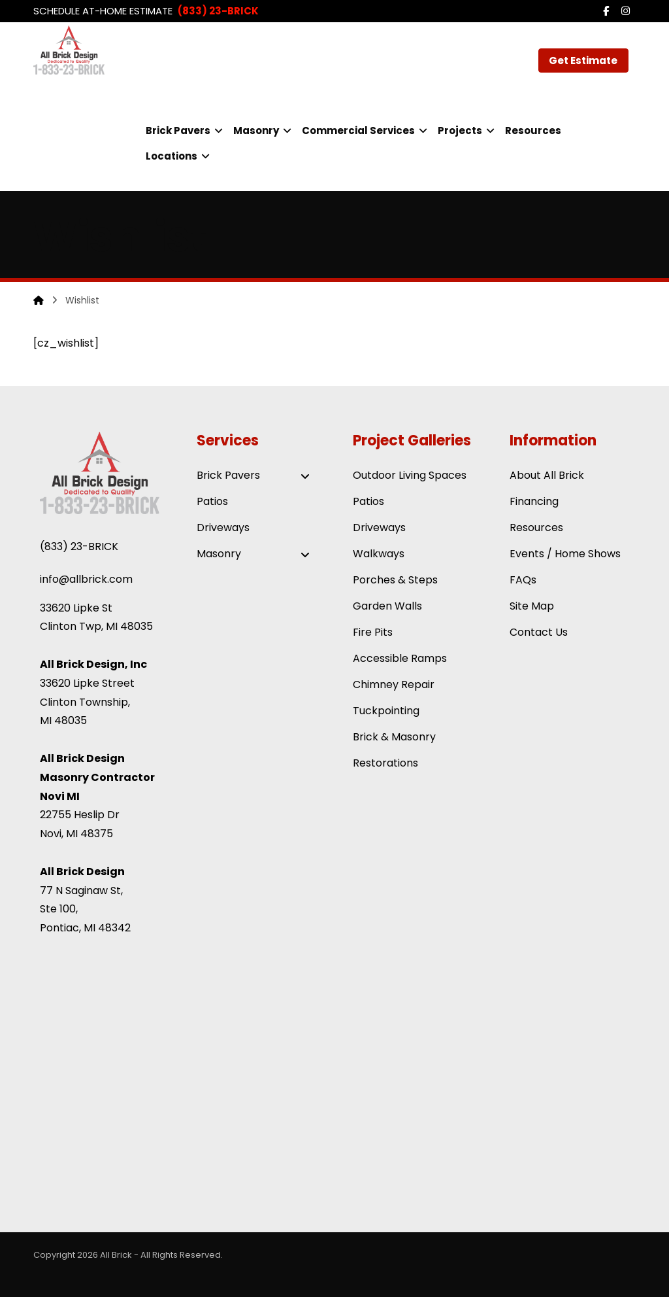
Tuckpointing (386, 710)
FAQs (523, 579)
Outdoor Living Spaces (409, 475)
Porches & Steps (395, 579)
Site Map (532, 606)
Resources (536, 527)
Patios (212, 501)
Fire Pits (373, 632)
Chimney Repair (393, 684)
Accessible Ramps (400, 658)
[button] (606, 11)
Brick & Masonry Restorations (394, 749)
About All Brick (547, 475)
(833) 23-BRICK (79, 546)
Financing (534, 501)
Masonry (256, 554)
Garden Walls (387, 606)
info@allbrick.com (86, 579)
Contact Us (539, 632)
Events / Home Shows (565, 553)
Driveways (223, 527)
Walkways (378, 553)
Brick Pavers (256, 476)
